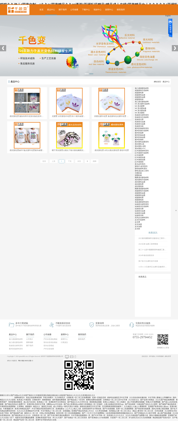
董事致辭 (29, 342)
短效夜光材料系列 (142, 204)
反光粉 (137, 229)
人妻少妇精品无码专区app (114, 404)
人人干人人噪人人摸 (73, 409)
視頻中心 (97, 10)
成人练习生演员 (29, 402)
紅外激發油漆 (140, 157)
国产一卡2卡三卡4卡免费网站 (93, 413)
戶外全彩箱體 (49, 349)
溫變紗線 (138, 175)
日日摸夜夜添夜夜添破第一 (112, 406)
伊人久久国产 (58, 418)
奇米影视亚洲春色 (15, 402)
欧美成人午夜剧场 (24, 400)
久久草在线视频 (101, 411)
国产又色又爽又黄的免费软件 (58, 415)
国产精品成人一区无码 (76, 400)
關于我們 (63, 10)
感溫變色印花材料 (142, 90)
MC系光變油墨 (140, 111)
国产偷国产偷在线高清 (168, 404)
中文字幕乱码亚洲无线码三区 (43, 409)
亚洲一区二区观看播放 (125, 409)
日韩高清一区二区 (39, 415)
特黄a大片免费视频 (153, 402)
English (168, 16)
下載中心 (86, 10)
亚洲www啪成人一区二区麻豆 (114, 402)
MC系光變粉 (140, 113)
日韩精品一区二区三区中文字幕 (115, 400)
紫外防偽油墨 (140, 137)
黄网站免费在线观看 (94, 400)
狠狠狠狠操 (46, 400)
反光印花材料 (140, 220)
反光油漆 (138, 224)
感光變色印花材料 (142, 180)
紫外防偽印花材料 (142, 131)
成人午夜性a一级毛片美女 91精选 (66, 406)
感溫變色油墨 (140, 97)
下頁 (69, 161)
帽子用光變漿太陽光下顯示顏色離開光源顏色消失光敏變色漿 (70, 150)
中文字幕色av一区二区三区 (51, 411)
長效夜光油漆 (140, 122)
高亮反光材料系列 (142, 218)
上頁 (53, 161)
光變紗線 (138, 173)
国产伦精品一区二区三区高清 (75, 418)
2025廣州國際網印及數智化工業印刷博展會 (152, 238)
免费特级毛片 (19, 397)
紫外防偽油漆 (140, 135)
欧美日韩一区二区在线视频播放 (68, 413)
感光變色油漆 (140, 182)
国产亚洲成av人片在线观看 (98, 418)
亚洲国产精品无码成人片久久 (82, 411)
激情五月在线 (46, 406)
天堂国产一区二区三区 (119, 418)
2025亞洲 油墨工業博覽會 (148, 244)
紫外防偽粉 (139, 139)
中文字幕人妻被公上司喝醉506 (160, 397)
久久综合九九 (134, 400)
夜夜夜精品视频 (95, 402)
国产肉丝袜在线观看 (143, 409)
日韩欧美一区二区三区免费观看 (79, 397)
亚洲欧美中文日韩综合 (58, 402)
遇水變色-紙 (139, 144)
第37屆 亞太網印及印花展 (148, 261)
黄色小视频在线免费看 (158, 415)
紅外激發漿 (139, 155)
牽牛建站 (152, 356)
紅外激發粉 (139, 162)
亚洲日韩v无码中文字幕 (36, 404)
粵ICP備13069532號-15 (25, 361)
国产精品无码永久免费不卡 (15, 404)
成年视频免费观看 (59, 400)
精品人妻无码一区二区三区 (143, 411)
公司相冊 (74, 10)
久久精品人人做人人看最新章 (135, 406)
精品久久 (37, 406)
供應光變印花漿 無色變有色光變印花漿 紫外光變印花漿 (113, 116)
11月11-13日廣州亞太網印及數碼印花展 (152, 267)
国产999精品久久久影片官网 (145, 413)
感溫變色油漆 (140, 95)
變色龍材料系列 (141, 168)
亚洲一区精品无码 (99, 397)
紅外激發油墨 (140, 160)
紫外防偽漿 (139, 133)
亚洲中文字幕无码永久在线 (46, 420)
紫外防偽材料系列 (142, 128)
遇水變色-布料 (140, 146)
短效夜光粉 (139, 215)
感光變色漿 (139, 184)
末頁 (79, 161)
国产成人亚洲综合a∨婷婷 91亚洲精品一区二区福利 (83, 404)
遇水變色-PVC (140, 148)
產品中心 (51, 10)
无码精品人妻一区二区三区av (120, 411)
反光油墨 (138, 226)
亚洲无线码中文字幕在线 (92, 409)
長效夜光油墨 (140, 124)
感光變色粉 (139, 186)
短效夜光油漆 (140, 211)
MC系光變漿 (140, 106)
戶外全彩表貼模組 (50, 339)
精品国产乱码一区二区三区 (24, 420)
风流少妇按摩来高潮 (34, 397)
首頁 (41, 10)
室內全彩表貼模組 (50, 342)
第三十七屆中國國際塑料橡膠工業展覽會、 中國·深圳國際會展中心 (152, 250)
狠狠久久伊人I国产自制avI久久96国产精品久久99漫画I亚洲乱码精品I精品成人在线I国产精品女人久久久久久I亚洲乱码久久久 (47, 395)
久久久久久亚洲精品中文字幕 (28, 411)
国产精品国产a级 (16, 413)
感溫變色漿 (139, 93)
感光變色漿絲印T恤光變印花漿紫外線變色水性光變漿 (28, 150)
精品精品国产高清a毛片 (162, 418)
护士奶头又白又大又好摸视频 (140, 418)
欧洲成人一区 (42, 402)
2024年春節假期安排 (146, 255)
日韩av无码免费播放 (47, 413)
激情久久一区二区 (31, 413)
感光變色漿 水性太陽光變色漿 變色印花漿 (112, 150)
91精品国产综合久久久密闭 (147, 404)
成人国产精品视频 (164, 413)
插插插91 (28, 406)
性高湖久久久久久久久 (116, 415)
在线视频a (66, 411)
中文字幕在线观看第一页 (81, 415)
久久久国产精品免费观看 (165, 400)
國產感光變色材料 (142, 177)
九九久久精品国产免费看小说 (136, 415)
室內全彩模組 (49, 346)
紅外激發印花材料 (142, 153)
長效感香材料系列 (142, 202)
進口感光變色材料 (142, 102)
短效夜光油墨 (140, 213)
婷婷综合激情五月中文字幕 (118, 397)
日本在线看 (159, 411)
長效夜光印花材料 (142, 117)
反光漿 (137, 222)
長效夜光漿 (139, 119)
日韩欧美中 (36, 400)
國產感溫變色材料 (142, 189)
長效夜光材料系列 (142, 115)
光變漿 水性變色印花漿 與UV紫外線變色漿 (69, 116)
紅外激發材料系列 (142, 151)
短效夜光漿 (139, 209)
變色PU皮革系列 (141, 166)
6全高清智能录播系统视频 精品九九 (120, 413)
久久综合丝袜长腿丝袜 (138, 397)
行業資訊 (64, 342)
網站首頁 (157, 82)
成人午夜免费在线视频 (136, 402)
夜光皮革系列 (140, 164)
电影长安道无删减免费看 (25, 418)
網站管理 (168, 356)
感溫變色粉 (139, 99)
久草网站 (20, 406)
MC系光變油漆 (140, 108)
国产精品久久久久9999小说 (78, 402)
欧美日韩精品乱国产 (23, 409)
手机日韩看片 (48, 397)
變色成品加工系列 (142, 171)
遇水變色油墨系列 (142, 142)
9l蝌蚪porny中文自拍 (54, 404)
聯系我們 (121, 10)
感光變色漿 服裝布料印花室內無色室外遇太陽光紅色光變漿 (28, 116)
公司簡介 (29, 339)
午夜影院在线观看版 (8, 406)
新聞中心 (109, 10)
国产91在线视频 (109, 409)
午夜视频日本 (8, 409)
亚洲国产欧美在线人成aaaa (158, 406)
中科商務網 (160, 356)
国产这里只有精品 (147, 400)
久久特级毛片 (60, 397)
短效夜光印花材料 (142, 206)
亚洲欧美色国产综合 (44, 418)
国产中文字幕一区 (99, 415)
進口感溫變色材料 (142, 88)
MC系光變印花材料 (142, 104)
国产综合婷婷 (130, 404)
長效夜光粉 (139, 126)
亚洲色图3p (60, 409)
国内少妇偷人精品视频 (160, 409)
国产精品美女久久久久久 (21, 415)
